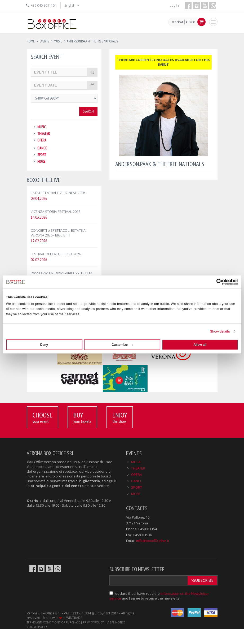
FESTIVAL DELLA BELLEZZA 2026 (56, 254)
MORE (41, 161)
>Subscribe (202, 580)
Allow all (199, 345)
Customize (122, 345)
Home (31, 41)
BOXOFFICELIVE (43, 180)
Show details (220, 331)
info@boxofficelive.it (152, 540)
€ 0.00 (190, 22)
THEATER (43, 133)
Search (88, 111)
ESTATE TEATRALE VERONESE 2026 (58, 192)
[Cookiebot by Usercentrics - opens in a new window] (215, 282)
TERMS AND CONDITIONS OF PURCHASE (53, 622)
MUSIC (41, 126)
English (72, 5)
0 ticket (177, 22)
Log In (174, 5)
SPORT (41, 154)
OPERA (41, 140)
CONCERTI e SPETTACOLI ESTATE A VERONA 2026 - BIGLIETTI (58, 233)
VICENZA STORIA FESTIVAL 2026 (55, 211)
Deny (44, 345)
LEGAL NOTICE (116, 622)
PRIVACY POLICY (93, 622)
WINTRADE (74, 617)
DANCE (42, 148)
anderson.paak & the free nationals (92, 41)
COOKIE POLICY (37, 627)
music (58, 41)
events (44, 41)
